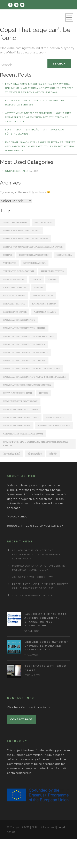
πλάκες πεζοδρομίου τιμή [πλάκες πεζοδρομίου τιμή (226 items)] (20, 409)
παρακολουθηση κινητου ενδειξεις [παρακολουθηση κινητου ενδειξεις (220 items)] (25, 352)
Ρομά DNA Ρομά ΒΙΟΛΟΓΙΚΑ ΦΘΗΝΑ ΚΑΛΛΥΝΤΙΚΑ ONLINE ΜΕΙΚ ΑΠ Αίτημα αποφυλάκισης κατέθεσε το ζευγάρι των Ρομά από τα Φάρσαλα (39, 88)
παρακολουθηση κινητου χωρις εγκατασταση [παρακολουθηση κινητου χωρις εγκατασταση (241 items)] (31, 368)
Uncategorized (16, 171)
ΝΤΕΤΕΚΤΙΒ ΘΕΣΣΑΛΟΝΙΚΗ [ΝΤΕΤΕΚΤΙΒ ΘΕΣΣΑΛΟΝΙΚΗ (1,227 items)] (18, 271)
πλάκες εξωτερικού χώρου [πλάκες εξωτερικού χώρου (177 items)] (20, 401)
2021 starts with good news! (33, 577)
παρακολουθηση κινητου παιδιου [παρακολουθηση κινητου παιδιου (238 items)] (24, 360)
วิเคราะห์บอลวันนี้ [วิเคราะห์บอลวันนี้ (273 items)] (11, 453)
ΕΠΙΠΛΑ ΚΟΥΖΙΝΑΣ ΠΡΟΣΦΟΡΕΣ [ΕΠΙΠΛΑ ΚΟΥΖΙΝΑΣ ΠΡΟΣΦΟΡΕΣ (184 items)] (21, 230)
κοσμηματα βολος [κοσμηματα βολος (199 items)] (14, 311)
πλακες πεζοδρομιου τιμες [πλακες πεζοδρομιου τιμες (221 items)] (21, 417)
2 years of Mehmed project (32, 595)
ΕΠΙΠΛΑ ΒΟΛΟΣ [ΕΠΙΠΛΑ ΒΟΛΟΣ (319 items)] (43, 222)
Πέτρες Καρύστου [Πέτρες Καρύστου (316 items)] (52, 271)
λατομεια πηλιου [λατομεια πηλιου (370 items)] (45, 311)
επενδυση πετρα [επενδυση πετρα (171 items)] (43, 295)
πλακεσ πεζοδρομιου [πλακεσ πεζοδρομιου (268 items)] (17, 425)
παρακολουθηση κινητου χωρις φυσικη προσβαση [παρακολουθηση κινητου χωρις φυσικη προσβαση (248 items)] (34, 376)
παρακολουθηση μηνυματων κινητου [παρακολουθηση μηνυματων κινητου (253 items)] (27, 385)
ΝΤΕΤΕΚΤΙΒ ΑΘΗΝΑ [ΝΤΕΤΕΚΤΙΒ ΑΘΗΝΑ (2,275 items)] (34, 262)
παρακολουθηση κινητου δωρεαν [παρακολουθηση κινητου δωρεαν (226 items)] (24, 344)
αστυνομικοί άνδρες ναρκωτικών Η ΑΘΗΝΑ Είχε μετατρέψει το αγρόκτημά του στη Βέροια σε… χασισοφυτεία (38, 117)
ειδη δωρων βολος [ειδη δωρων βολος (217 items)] (14, 295)
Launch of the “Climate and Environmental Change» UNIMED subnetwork (36, 554)
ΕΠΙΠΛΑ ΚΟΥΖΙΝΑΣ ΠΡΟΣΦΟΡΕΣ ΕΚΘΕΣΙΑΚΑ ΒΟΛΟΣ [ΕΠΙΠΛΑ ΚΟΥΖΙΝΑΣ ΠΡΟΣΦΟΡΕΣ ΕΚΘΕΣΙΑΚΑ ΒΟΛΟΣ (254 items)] (33, 246)
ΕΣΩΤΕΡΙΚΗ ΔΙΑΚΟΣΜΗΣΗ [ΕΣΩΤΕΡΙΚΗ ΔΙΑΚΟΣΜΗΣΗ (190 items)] (34, 254)
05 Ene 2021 (32, 675)
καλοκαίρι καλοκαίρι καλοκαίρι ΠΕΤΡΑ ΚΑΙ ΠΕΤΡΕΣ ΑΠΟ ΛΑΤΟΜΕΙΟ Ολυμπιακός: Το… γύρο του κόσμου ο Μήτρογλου (40, 146)
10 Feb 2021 (31, 631)
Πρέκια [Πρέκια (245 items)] (36, 279)
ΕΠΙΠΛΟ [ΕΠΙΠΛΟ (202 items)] (7, 254)
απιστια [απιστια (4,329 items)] (39, 287)
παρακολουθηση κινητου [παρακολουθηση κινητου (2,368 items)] (19, 319)
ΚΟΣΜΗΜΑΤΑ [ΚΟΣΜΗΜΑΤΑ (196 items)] (64, 254)
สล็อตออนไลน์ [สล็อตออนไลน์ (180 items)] (35, 453)
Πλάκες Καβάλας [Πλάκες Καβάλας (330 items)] (13, 279)
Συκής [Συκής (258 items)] (52, 279)
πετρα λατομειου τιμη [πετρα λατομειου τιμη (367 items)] (17, 393)
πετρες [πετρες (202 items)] (43, 393)
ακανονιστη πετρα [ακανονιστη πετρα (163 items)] (15, 287)
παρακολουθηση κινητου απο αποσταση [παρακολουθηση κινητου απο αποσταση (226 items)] (28, 336)
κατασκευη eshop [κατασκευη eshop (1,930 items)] (44, 303)
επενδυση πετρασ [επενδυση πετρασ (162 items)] (14, 303)
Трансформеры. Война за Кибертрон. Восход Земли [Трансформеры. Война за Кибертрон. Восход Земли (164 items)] (35, 443)
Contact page (21, 719)
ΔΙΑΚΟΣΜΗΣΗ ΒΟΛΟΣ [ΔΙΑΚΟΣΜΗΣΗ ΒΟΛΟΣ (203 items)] (15, 222)
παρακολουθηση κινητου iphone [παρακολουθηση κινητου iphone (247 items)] (24, 328)
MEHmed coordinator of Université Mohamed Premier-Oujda (46, 645)
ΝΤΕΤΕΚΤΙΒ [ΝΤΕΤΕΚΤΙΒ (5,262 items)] (9, 262)
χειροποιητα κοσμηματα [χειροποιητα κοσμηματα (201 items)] (54, 425)
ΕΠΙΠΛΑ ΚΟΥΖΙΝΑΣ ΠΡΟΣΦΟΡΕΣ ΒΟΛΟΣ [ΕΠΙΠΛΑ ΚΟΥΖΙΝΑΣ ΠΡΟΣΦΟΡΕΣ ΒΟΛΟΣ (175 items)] (25, 238)
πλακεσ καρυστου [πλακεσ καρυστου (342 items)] (57, 417)
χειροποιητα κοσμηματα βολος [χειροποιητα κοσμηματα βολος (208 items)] (23, 433)
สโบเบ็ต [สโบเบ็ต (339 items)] (53, 453)
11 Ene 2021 (31, 655)
